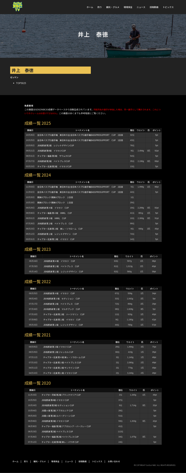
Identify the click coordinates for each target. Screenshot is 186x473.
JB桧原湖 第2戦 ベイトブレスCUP (53, 161)
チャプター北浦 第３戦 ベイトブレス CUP (62, 362)
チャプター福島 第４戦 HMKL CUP (54, 213)
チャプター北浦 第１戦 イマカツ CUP (55, 239)
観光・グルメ (112, 7)
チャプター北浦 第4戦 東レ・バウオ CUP (60, 442)
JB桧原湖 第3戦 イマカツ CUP (55, 421)
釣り (100, 7)
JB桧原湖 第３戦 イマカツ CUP (57, 346)
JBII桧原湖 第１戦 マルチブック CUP (61, 309)
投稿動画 (154, 7)
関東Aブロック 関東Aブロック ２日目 (55, 197)
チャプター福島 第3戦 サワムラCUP (54, 155)
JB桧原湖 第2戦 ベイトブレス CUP (57, 431)
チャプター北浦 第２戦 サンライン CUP (61, 367)
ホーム (90, 7)
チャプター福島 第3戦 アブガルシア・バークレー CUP (66, 426)
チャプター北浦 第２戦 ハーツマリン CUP (63, 314)
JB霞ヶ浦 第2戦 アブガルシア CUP (58, 410)
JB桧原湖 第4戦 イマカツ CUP (55, 400)
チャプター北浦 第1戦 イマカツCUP (54, 166)
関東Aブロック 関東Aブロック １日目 (55, 202)
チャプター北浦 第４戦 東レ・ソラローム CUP (64, 357)
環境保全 (128, 7)
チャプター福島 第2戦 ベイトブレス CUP (60, 436)
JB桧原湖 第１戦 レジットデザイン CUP (57, 233)
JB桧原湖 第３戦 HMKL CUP (51, 218)
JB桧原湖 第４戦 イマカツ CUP (53, 207)
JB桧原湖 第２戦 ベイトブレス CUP (55, 223)
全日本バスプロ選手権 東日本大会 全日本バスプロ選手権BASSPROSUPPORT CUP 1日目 (80, 140)
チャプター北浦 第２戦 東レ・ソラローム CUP (60, 228)
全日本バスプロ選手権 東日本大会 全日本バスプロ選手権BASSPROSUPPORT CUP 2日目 (80, 134)
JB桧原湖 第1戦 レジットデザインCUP (55, 145)
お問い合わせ (114, 461)
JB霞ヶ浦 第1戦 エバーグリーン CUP (59, 415)
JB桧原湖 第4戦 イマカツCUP (51, 150)
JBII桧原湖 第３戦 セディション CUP (61, 298)
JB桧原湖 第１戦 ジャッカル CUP (58, 352)
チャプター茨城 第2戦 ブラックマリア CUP (61, 394)
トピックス (168, 7)
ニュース (141, 7)
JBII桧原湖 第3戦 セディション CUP (58, 405)
